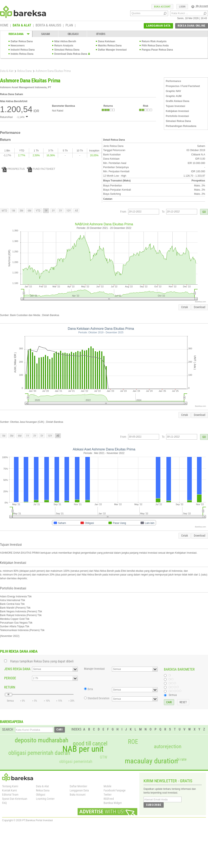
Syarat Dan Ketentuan (14, 798)
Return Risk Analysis (154, 41)
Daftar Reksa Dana (22, 41)
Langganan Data (79, 790)
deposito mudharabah (41, 740)
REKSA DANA (16, 34)
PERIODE (10, 678)
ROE (133, 742)
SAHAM (45, 34)
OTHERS (100, 34)
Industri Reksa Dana (23, 49)
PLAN (69, 25)
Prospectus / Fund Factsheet (183, 86)
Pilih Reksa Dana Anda (155, 45)
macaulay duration (151, 761)
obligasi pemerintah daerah (39, 753)
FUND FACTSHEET (41, 168)
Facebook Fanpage (115, 790)
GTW (103, 757)
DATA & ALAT (22, 25)
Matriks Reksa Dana (109, 45)
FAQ (4, 803)
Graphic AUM (174, 96)
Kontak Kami (9, 790)
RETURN (9, 687)
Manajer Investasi (94, 668)
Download (199, 307)
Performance (173, 81)
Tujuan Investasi (175, 106)
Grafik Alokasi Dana (177, 101)
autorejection (167, 746)
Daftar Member (78, 786)
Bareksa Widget (113, 803)
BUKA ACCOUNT (162, 6)
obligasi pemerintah (75, 761)
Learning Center (45, 798)
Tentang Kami (10, 786)
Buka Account (77, 794)
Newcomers (18, 45)
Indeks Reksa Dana (22, 53)
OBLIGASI (73, 34)
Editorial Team (10, 794)
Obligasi (40, 794)
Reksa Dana (24, 71)
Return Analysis (63, 45)
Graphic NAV (173, 91)
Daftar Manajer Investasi (112, 49)
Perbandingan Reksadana (181, 126)
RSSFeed (109, 798)
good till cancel (90, 744)
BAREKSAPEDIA (11, 721)
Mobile (107, 786)
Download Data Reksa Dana (70, 53)
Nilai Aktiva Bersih (65, 41)
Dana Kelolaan (106, 41)
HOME (4, 25)
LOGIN (182, 6)
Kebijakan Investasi (177, 111)
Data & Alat (6, 71)
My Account (199, 6)
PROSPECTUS (13, 168)
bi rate (182, 759)
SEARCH (7, 730)
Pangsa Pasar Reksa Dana (157, 49)
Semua (173, 695)
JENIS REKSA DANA (17, 669)
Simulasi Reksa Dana (66, 49)
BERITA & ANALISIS (48, 25)
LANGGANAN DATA (158, 25)
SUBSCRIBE (153, 804)
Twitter (107, 794)
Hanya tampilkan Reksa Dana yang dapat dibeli (42, 661)
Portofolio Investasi (177, 116)
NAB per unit (83, 749)
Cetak (184, 307)
